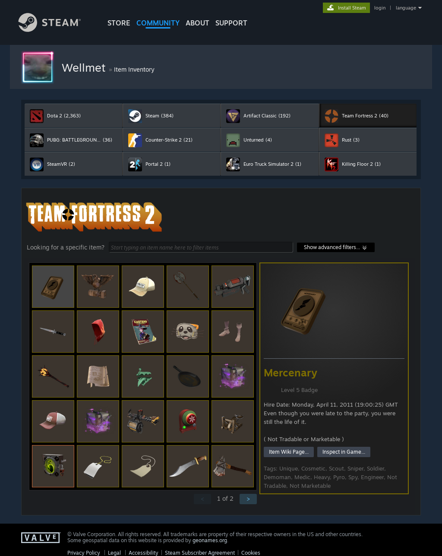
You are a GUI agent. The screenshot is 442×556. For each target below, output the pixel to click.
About (197, 23)
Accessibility (143, 553)
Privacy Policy (83, 553)
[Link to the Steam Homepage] (56, 29)
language (406, 8)
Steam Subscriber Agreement (200, 553)
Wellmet (85, 67)
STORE (118, 23)
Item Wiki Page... (289, 452)
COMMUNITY (158, 23)
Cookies (250, 553)
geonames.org (210, 540)
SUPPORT (231, 23)
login (379, 8)
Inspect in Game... (343, 452)
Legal (114, 553)
